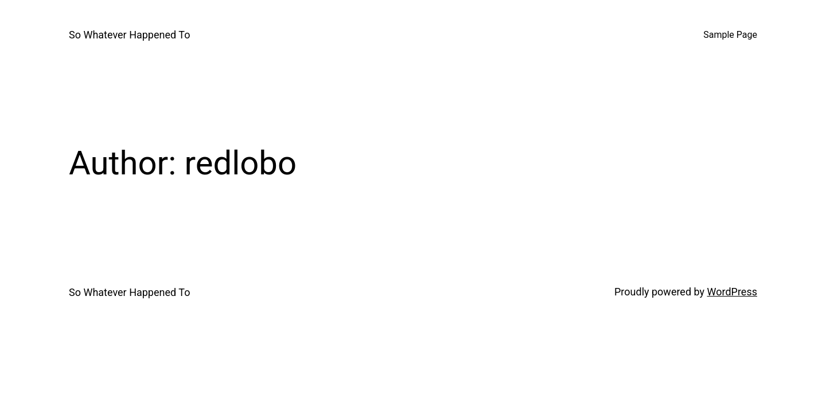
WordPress (732, 292)
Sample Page (730, 34)
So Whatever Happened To (129, 35)
